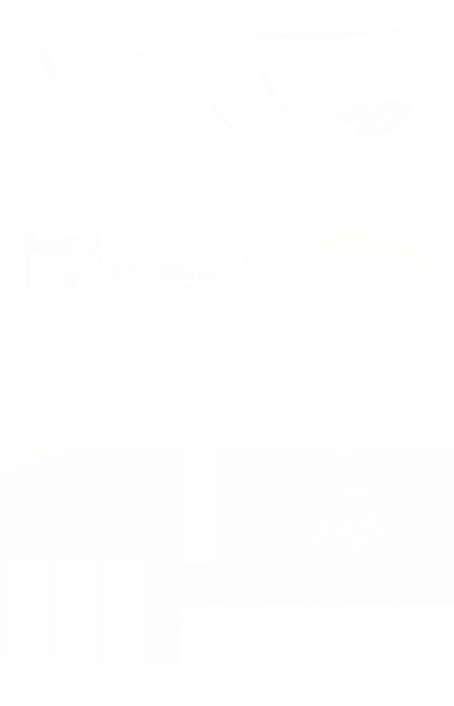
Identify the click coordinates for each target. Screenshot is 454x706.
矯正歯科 (29, 445)
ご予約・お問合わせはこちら (333, 556)
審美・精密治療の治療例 (124, 416)
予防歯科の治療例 (83, 373)
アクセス (257, 402)
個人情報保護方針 (330, 416)
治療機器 (257, 388)
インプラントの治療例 (169, 388)
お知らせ (389, 402)
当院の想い (389, 373)
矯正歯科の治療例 (83, 445)
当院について (297, 373)
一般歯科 (138, 373)
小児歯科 (175, 431)
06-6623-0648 (332, 533)
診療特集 (389, 388)
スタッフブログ (267, 416)
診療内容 (347, 388)
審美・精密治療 (38, 402)
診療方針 (345, 373)
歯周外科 (108, 460)
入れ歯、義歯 (144, 445)
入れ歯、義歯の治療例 (48, 460)
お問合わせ (344, 402)
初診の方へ (302, 388)
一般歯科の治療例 (41, 388)
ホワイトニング (38, 431)
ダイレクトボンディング (111, 402)
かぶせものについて (45, 416)
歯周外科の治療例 (162, 460)
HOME (253, 373)
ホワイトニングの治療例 (111, 431)
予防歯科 (29, 373)
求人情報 (299, 402)
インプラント (102, 388)
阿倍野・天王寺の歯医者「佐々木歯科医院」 (66, 24)
